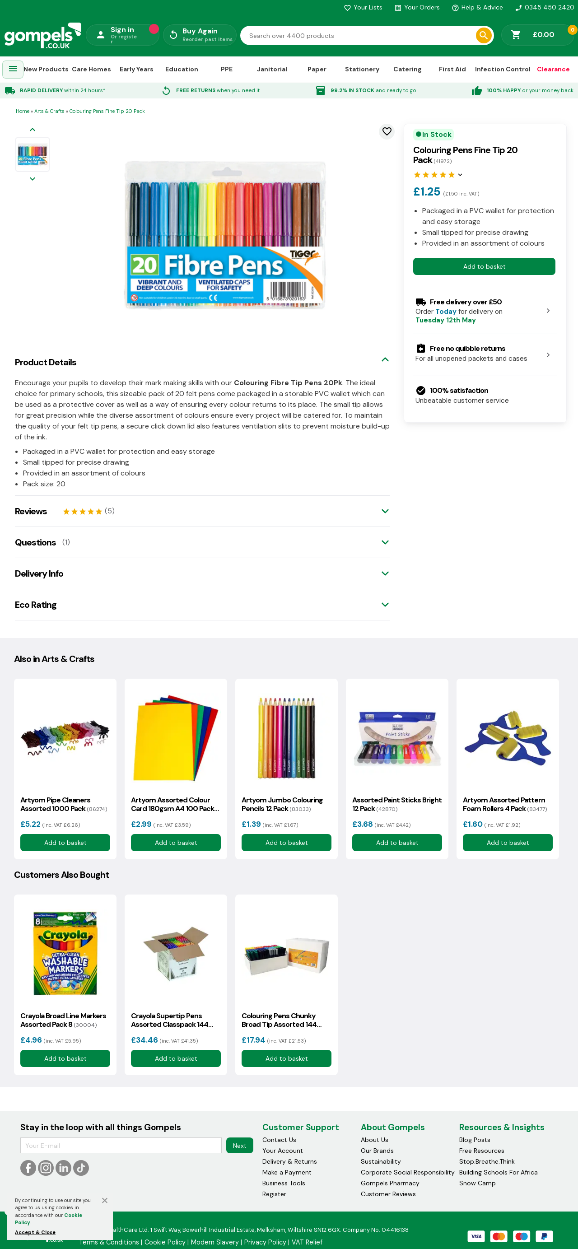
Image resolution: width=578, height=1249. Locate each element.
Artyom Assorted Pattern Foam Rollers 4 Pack (505, 804)
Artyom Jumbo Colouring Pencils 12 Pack (282, 804)
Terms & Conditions (109, 1242)
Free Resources (481, 1150)
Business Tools (283, 1183)
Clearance (553, 69)
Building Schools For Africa (498, 1172)
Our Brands (377, 1150)
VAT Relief (307, 1242)
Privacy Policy (265, 1242)
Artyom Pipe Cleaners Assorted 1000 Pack (63, 804)
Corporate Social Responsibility (408, 1172)
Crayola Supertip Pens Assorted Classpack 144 (169, 1020)
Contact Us (279, 1140)
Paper (317, 69)
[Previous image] (32, 130)
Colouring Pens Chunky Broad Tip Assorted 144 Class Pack (279, 1020)
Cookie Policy (165, 1242)
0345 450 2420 (544, 7)
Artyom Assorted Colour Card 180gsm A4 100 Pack (172, 804)
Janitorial (272, 69)
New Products (46, 69)
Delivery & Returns (289, 1161)
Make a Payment (287, 1172)
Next (240, 1146)
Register (274, 1194)
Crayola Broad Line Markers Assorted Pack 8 (63, 1020)
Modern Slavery (215, 1242)
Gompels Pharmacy (390, 1183)
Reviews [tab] (31, 511)
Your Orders (417, 7)
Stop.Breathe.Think (487, 1161)
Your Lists (363, 7)
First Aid (452, 69)
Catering (407, 69)
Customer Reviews (388, 1194)
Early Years (137, 69)
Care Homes (91, 69)
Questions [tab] (35, 542)
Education (181, 69)
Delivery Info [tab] (39, 573)
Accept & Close (35, 1232)
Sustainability (381, 1161)
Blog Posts (474, 1140)
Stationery (362, 69)
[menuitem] (13, 70)
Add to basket (484, 266)
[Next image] (32, 179)
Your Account (282, 1150)
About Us (374, 1140)
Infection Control (503, 69)
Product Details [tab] (45, 362)
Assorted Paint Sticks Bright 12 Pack (397, 804)
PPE (227, 69)
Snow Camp (477, 1183)
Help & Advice (477, 7)
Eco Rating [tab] (35, 605)
